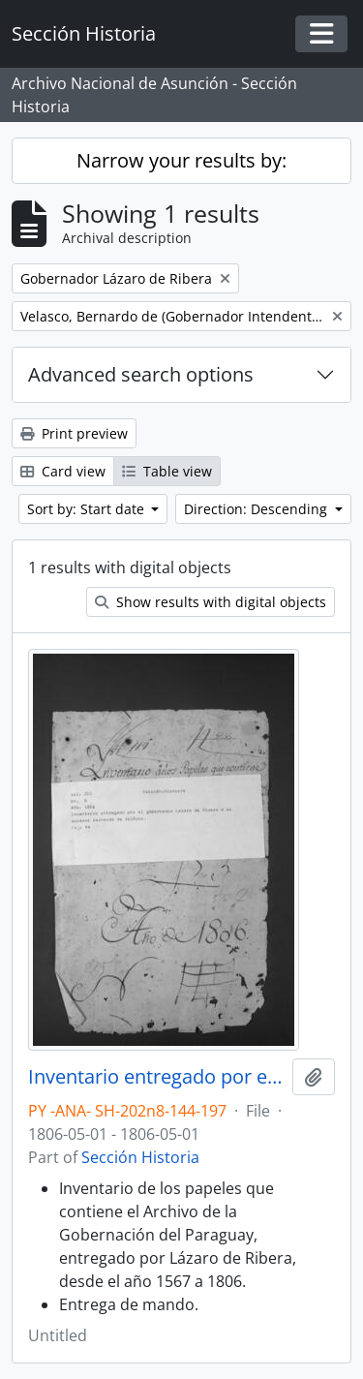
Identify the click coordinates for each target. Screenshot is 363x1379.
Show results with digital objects (210, 602)
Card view (63, 471)
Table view (167, 471)
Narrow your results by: (181, 160)
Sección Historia (140, 1157)
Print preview (74, 433)
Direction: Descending (257, 509)
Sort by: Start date (87, 509)
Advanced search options (141, 374)
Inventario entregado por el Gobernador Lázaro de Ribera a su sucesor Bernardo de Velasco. (156, 1076)
